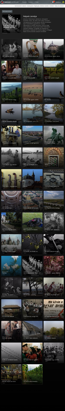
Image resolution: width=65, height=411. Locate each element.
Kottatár (52, 5)
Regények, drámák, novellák (41, 5)
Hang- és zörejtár (59, 5)
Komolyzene (30, 5)
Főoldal (24, 2)
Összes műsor (7, 11)
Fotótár (30, 2)
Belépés (58, 2)
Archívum (9, 2)
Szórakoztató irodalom (20, 5)
